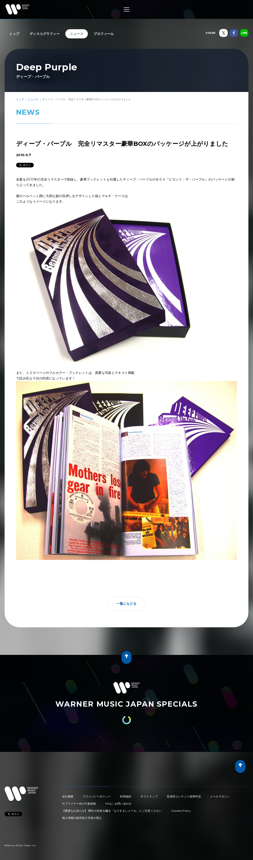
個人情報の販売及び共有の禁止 (82, 818)
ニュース (76, 34)
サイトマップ (149, 796)
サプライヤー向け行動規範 (79, 803)
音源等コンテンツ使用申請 (184, 796)
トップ (14, 34)
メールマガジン (220, 796)
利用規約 (125, 796)
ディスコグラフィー (45, 34)
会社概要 (67, 796)
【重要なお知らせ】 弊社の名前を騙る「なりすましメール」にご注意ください (112, 810)
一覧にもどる (126, 604)
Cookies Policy (181, 810)
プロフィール (104, 34)
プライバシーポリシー (97, 796)
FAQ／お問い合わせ (118, 803)
